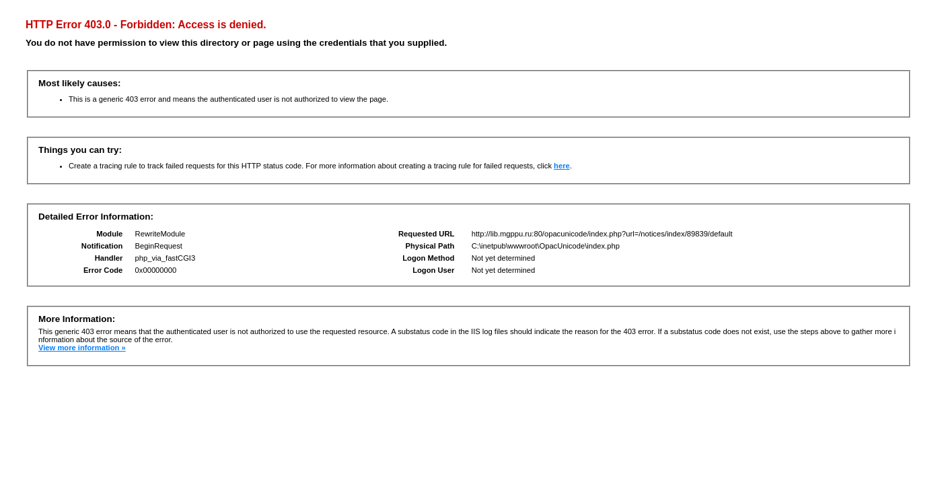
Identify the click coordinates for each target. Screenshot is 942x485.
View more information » (82, 348)
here (562, 166)
